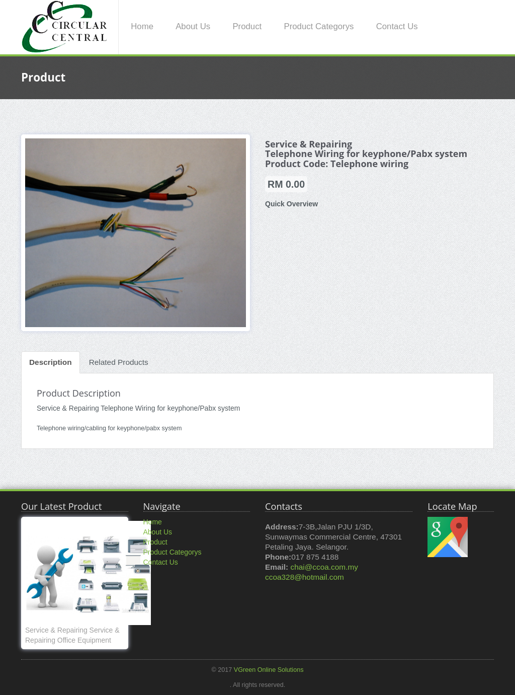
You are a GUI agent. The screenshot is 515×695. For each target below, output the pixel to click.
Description (50, 362)
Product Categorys (319, 26)
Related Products (118, 362)
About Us (193, 26)
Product (247, 26)
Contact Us (397, 26)
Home (142, 26)
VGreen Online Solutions (269, 669)
